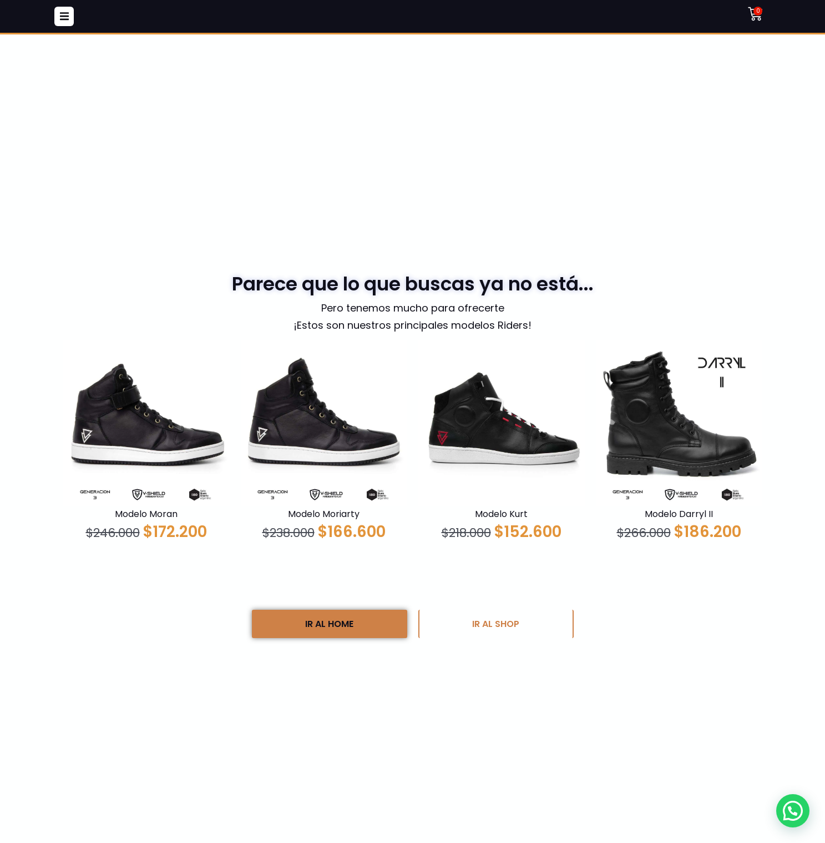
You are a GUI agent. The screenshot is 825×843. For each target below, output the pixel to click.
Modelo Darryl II (679, 514)
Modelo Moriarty (324, 514)
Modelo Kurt (501, 514)
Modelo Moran (146, 514)
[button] (64, 16)
